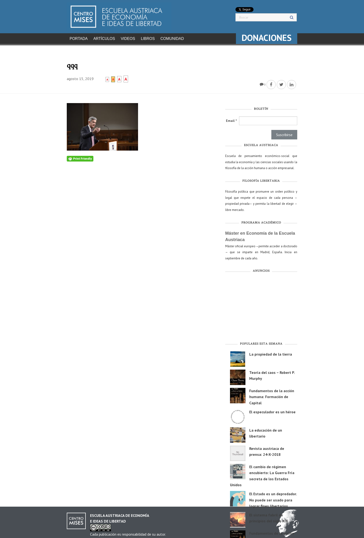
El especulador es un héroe (272, 410)
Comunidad (172, 39)
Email (231, 119)
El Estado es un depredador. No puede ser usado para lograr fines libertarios (273, 498)
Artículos (104, 39)
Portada (79, 39)
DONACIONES (267, 37)
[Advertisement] (261, 307)
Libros (148, 39)
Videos (128, 39)
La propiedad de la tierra (270, 352)
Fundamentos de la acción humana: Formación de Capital (271, 395)
